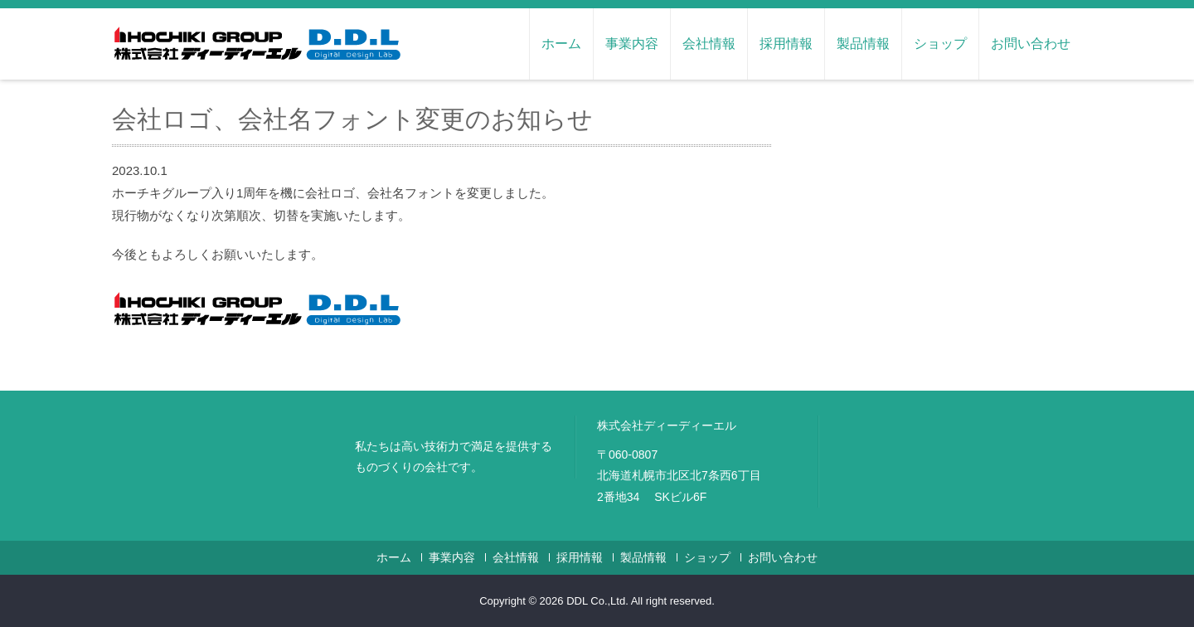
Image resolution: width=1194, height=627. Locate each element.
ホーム (561, 43)
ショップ (940, 43)
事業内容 (631, 43)
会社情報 (708, 43)
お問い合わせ (1030, 43)
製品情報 (863, 43)
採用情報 (786, 43)
